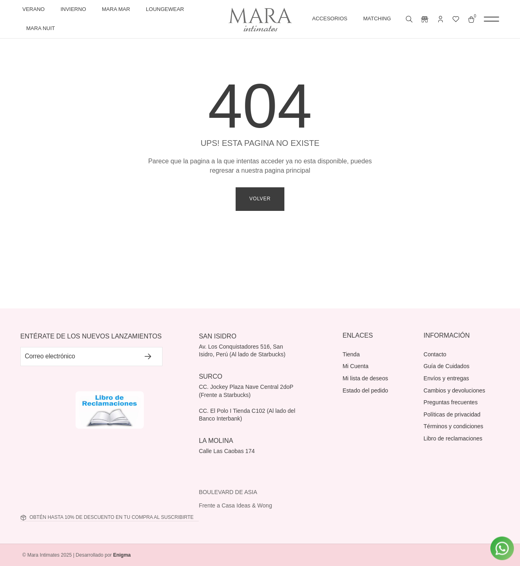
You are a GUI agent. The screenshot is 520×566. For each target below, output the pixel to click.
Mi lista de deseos (365, 378)
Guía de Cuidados (447, 366)
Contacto (435, 354)
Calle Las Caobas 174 (227, 451)
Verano (35, 9)
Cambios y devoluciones (454, 390)
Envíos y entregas (446, 378)
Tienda (351, 354)
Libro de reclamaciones (453, 438)
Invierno (75, 9)
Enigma (121, 555)
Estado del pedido (365, 390)
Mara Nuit (42, 28)
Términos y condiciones (453, 426)
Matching (379, 19)
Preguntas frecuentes (451, 402)
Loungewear (167, 9)
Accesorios (331, 19)
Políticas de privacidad (452, 414)
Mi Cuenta (355, 366)
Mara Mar (118, 9)
